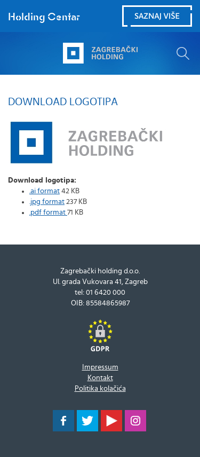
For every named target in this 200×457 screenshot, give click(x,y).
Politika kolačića (100, 388)
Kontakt (100, 378)
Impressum (100, 367)
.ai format (44, 191)
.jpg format (47, 202)
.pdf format (48, 212)
